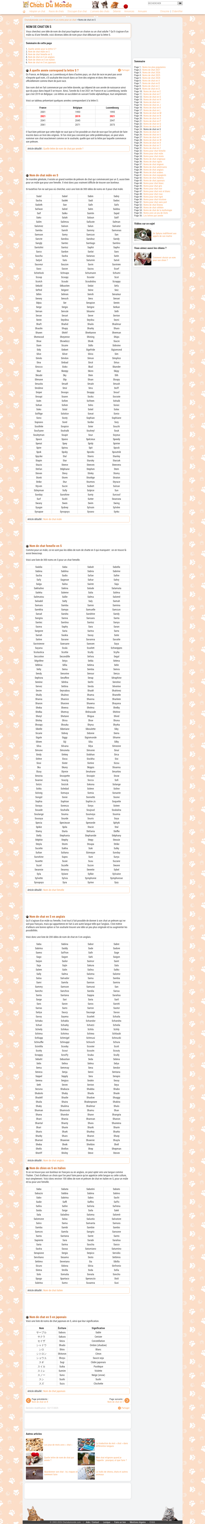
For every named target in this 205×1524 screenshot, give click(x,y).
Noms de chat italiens (154, 177)
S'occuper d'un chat (77, 11)
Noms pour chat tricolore (155, 199)
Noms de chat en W (152, 140)
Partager (124, 70)
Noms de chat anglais (153, 169)
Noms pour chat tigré (153, 196)
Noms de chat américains (155, 167)
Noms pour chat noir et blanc (157, 191)
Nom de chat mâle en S (39, 51)
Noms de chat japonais (154, 180)
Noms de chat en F (152, 94)
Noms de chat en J (152, 105)
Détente (117, 11)
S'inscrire (164, 11)
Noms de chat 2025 (151, 75)
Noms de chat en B (151, 83)
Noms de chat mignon (154, 164)
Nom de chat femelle (53, 889)
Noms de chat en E (152, 91)
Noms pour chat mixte (154, 156)
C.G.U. (152, 1522)
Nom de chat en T (115, 1402)
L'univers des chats (99, 11)
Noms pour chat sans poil (155, 202)
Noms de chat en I (152, 102)
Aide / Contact (92, 1522)
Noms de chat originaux (154, 159)
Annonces (129, 11)
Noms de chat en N (152, 115)
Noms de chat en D (151, 88)
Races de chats (56, 11)
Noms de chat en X (152, 142)
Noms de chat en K (152, 107)
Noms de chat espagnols (155, 175)
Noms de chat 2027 (151, 69)
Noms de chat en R (152, 126)
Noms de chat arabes (153, 172)
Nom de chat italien (53, 1290)
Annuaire (142, 11)
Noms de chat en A (151, 80)
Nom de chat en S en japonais (42, 62)
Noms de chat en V (152, 137)
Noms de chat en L (152, 110)
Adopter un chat (37, 11)
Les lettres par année (153, 215)
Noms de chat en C (151, 86)
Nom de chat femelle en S (40, 54)
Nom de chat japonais (54, 1391)
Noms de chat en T (152, 132)
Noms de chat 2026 (151, 72)
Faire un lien (120, 1522)
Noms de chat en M (152, 113)
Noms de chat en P (152, 121)
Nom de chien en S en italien (41, 59)
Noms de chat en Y (152, 145)
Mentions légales (138, 1522)
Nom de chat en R (40, 1402)
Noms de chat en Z (152, 148)
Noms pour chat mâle (153, 153)
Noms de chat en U (152, 134)
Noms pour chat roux (153, 194)
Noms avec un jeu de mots (156, 213)
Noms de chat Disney (153, 204)
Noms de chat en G (152, 96)
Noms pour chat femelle (155, 150)
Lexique (106, 1522)
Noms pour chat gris (153, 186)
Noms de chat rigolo (153, 161)
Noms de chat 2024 (151, 78)
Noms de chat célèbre (154, 207)
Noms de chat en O (152, 118)
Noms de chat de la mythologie (158, 210)
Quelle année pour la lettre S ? (42, 49)
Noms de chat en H (152, 99)
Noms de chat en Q (152, 123)
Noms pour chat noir (153, 188)
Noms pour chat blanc (154, 183)
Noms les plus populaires (154, 67)
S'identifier (177, 11)
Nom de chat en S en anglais (41, 57)
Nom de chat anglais (53, 1160)
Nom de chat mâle (52, 519)
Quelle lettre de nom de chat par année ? (63, 148)
